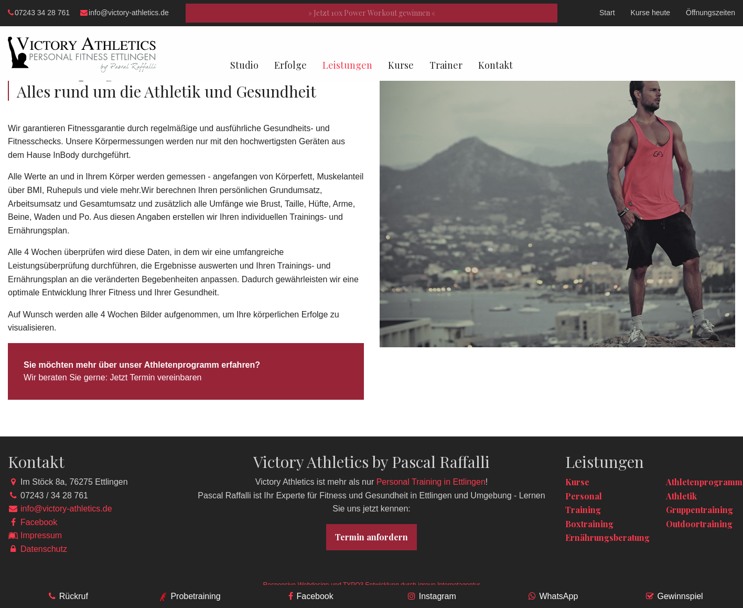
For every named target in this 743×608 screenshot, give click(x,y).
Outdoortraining (699, 523)
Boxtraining (589, 523)
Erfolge (290, 65)
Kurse (401, 65)
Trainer (445, 65)
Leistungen (347, 65)
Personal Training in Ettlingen (431, 481)
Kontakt (495, 65)
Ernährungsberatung (607, 537)
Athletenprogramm (704, 481)
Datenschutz (43, 549)
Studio (244, 65)
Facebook (38, 522)
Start (607, 12)
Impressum (41, 535)
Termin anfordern (371, 536)
